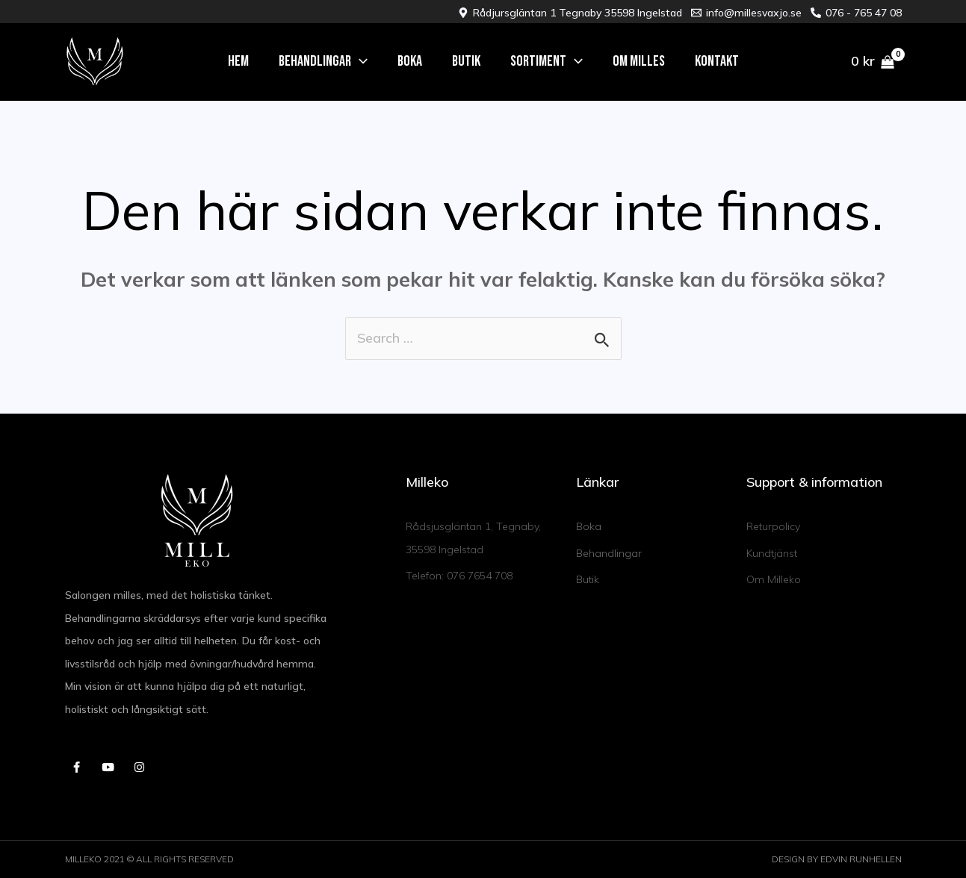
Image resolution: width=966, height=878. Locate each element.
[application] (359, 61)
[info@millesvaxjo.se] (746, 12)
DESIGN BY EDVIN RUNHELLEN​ (837, 859)
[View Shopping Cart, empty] (872, 61)
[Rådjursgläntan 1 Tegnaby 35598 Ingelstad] (570, 12)
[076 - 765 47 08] (856, 12)
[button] (323, 61)
